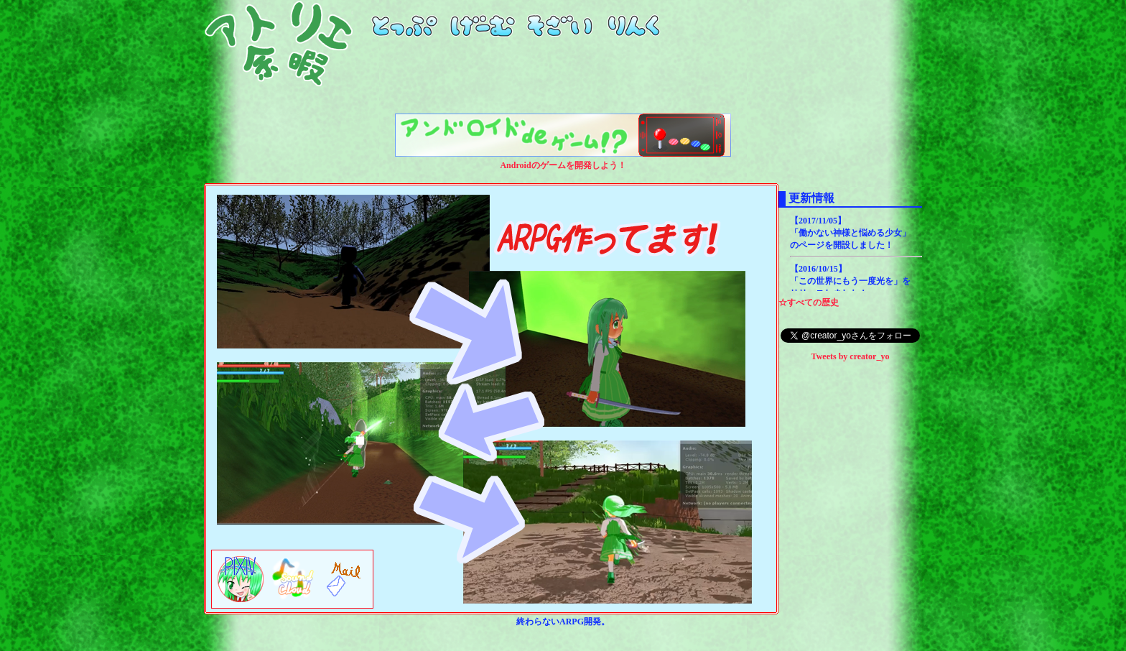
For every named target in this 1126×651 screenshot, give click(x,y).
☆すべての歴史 (808, 302)
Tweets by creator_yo (850, 356)
